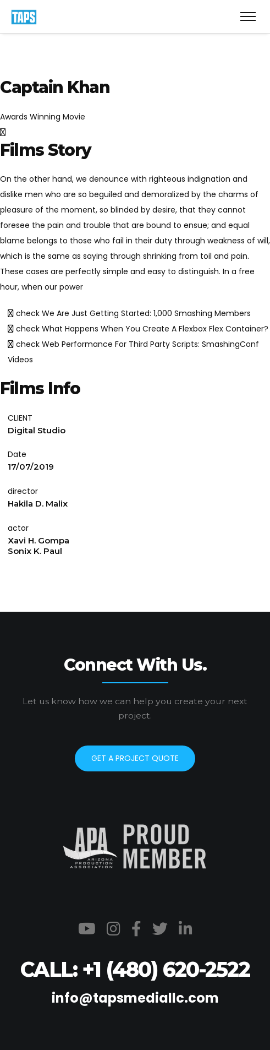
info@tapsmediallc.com (135, 998)
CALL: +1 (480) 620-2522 (134, 969)
